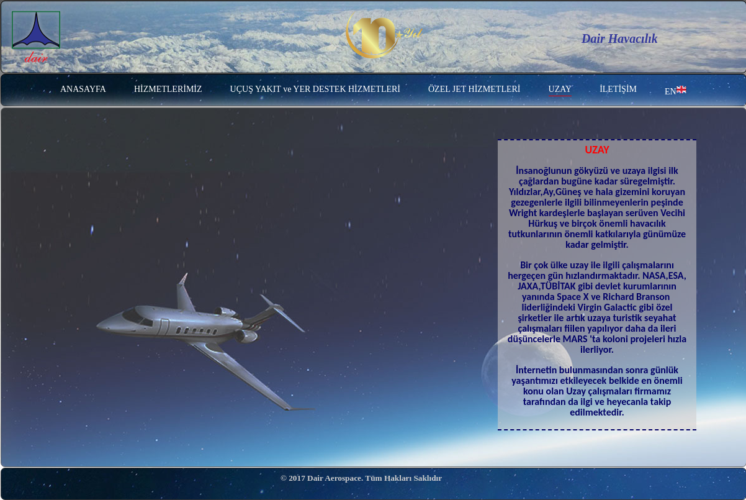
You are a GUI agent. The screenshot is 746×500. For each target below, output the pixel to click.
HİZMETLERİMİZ (168, 89)
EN (675, 90)
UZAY (560, 89)
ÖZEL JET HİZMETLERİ (474, 89)
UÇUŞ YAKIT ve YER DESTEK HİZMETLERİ (315, 89)
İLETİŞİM (618, 89)
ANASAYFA (83, 89)
